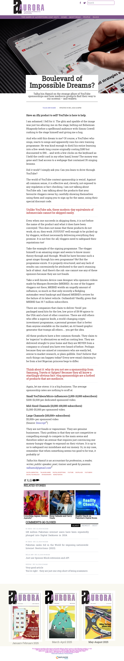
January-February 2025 (25, 643)
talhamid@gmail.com (38, 467)
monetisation (57, 474)
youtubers (88, 472)
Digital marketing (32, 472)
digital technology (33, 474)
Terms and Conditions (57, 653)
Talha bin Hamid (49, 108)
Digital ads (79, 472)
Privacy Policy (69, 653)
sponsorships (46, 474)
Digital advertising (59, 472)
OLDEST (75, 525)
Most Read (75, 17)
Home (64, 17)
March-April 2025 (62, 642)
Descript (41, 422)
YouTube (70, 472)
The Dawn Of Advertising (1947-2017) (40, 17)
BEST (94, 525)
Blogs (96, 17)
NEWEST (86, 525)
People (86, 17)
